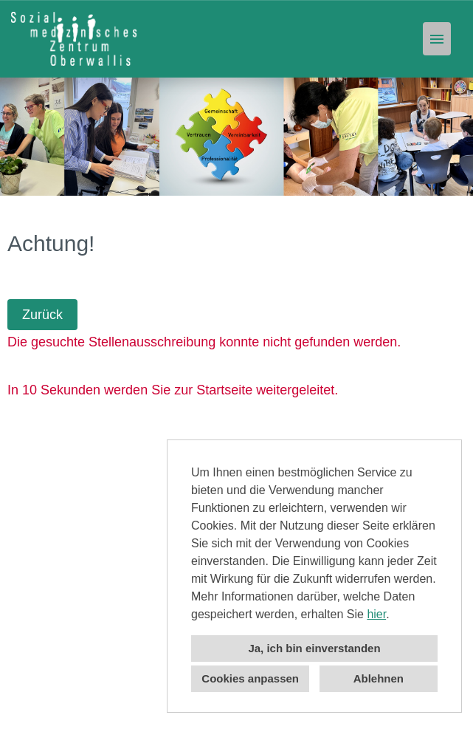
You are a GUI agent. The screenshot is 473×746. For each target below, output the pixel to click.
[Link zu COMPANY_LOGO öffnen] (74, 39)
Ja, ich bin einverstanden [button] (314, 648)
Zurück (42, 314)
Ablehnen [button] (378, 678)
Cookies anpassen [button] (250, 678)
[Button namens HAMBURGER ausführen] (437, 38)
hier (376, 614)
